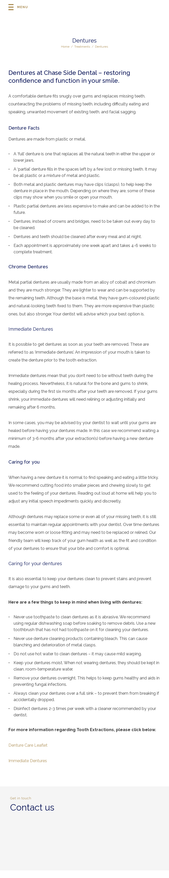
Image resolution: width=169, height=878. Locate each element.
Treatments (82, 46)
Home (65, 46)
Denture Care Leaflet (27, 745)
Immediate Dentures (27, 760)
